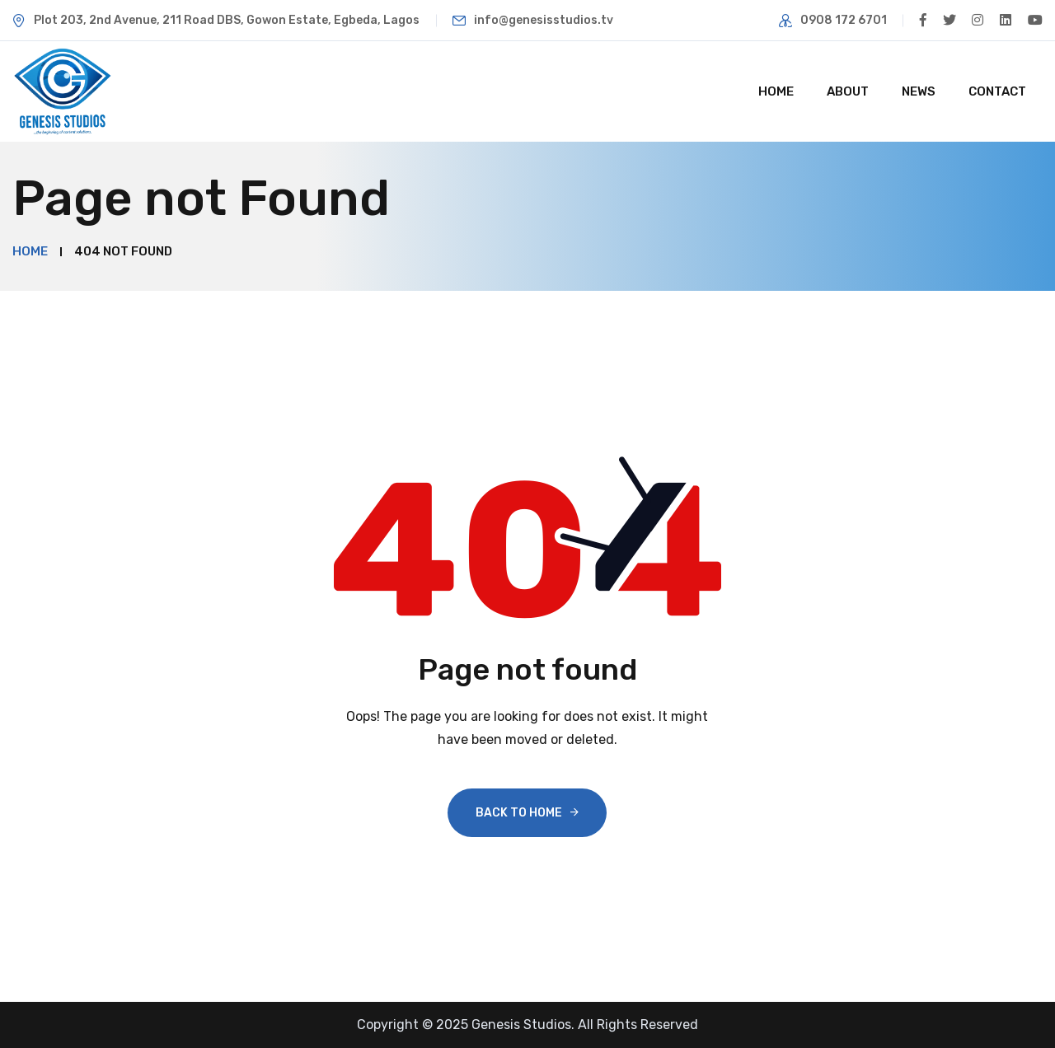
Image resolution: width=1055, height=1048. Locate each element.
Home (776, 91)
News (918, 91)
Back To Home (519, 813)
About (848, 91)
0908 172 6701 (842, 20)
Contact (997, 91)
